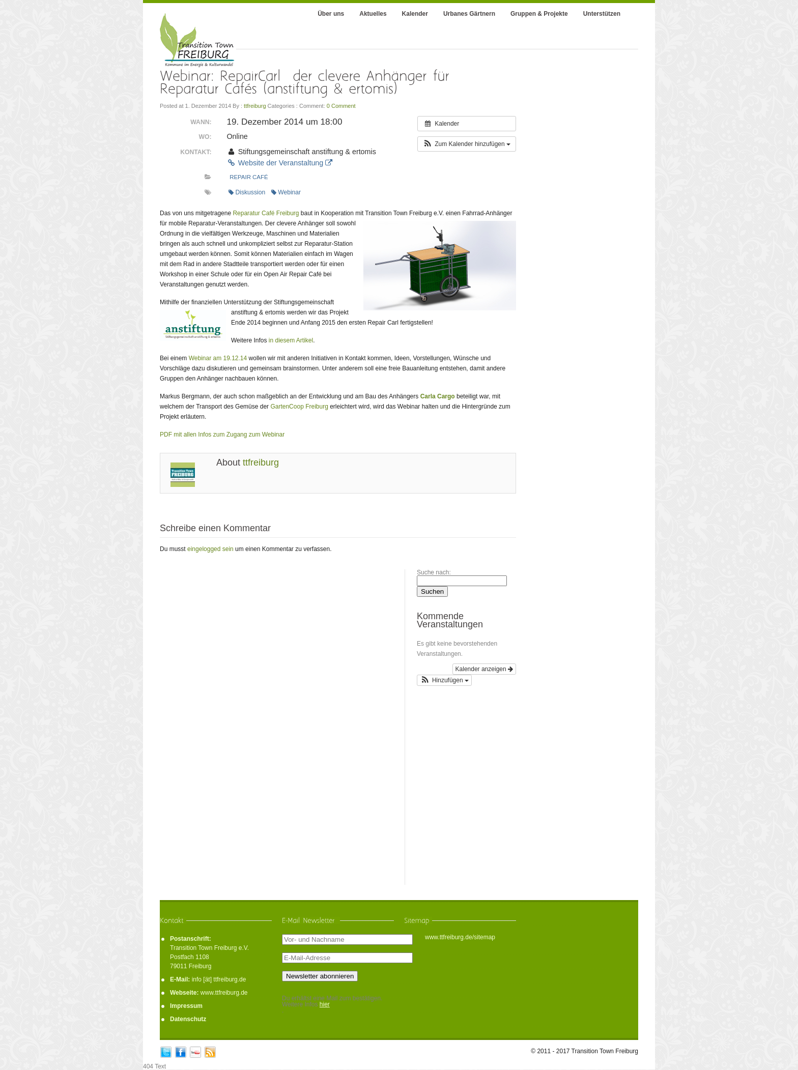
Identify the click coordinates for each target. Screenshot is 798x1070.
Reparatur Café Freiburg (266, 213)
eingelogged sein (210, 549)
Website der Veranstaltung (279, 163)
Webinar (286, 192)
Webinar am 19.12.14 (218, 358)
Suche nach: (434, 572)
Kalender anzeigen (484, 669)
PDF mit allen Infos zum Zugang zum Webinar (222, 434)
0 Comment (341, 106)
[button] (467, 144)
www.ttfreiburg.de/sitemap (460, 937)
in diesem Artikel (291, 340)
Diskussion (247, 192)
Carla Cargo (437, 396)
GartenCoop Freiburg (299, 406)
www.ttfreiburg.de (224, 992)
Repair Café (249, 177)
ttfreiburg (255, 106)
